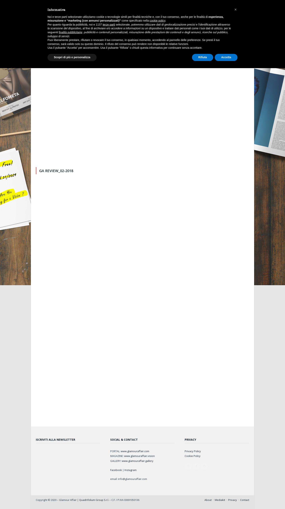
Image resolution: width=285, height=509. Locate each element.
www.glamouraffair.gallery (137, 461)
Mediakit (220, 500)
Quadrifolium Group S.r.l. (94, 500)
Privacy (232, 500)
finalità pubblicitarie (70, 32)
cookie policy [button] (157, 20)
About (208, 500)
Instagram (130, 470)
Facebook (116, 470)
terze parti (109, 24)
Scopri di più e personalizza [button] (72, 57)
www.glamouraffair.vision (139, 456)
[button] (235, 9)
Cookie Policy (192, 456)
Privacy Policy (193, 451)
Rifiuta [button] (202, 57)
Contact (244, 500)
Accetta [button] (226, 57)
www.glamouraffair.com (135, 451)
